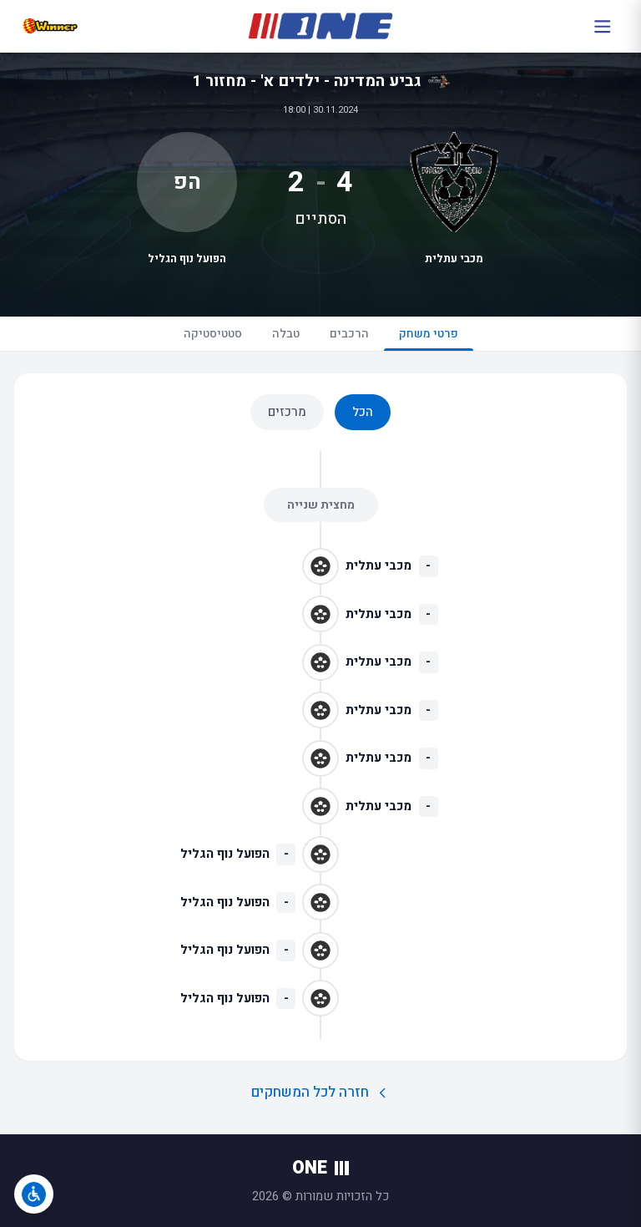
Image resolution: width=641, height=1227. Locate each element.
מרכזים (287, 412)
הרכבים (349, 333)
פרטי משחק (428, 338)
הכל (362, 412)
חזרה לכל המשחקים (321, 1092)
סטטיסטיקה (213, 333)
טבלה (286, 333)
